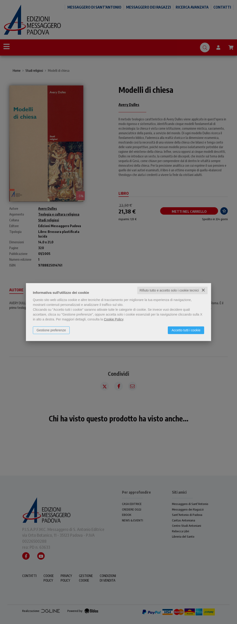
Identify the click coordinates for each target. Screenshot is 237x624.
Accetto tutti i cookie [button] (186, 330)
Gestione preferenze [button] (51, 330)
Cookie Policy (113, 319)
